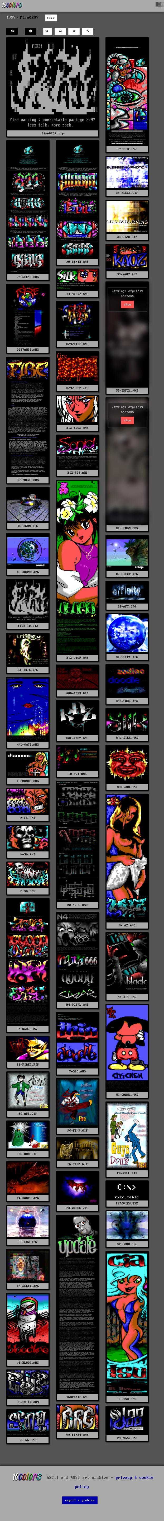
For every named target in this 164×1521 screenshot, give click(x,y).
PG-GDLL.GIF (127, 1173)
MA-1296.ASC (77, 905)
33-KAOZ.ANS (127, 274)
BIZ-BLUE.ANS (77, 428)
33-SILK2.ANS (77, 294)
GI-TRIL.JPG (28, 670)
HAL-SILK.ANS (127, 738)
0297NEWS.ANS (28, 480)
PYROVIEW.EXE (127, 1203)
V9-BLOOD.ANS (28, 1362)
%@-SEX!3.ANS (28, 277)
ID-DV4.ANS (77, 774)
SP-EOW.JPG (28, 1242)
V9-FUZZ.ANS (127, 1438)
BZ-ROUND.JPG (28, 572)
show (127, 304)
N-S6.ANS (28, 854)
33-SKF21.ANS (127, 390)
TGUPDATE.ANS (77, 1397)
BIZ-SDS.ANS (77, 472)
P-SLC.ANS (77, 1071)
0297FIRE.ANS (77, 344)
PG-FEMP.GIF (77, 1130)
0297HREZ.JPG (77, 388)
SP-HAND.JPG (127, 1244)
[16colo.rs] (12, 6)
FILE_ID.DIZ (28, 626)
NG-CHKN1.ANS (127, 1094)
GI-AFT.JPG (127, 606)
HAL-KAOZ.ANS (77, 738)
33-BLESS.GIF (127, 193)
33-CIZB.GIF (127, 237)
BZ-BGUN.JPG (28, 526)
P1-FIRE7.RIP (28, 1064)
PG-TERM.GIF (77, 1164)
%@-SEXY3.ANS (77, 261)
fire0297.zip (53, 133)
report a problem (80, 1500)
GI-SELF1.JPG (127, 657)
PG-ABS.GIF (28, 1113)
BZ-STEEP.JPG (127, 574)
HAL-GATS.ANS (28, 744)
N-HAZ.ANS (127, 925)
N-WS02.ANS (28, 1029)
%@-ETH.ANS (127, 149)
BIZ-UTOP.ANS (77, 658)
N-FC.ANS (28, 818)
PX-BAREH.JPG (28, 1198)
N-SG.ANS (28, 891)
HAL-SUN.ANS (127, 787)
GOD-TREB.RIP (77, 693)
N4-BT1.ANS (127, 997)
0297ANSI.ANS (28, 349)
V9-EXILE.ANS (28, 1402)
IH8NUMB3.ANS (28, 781)
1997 (11, 18)
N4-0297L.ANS (77, 1004)
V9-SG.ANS (28, 1440)
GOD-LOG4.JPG (127, 701)
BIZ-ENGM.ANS (127, 528)
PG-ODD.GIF (28, 1154)
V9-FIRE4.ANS (77, 1435)
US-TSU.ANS (127, 1399)
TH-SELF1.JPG (28, 1286)
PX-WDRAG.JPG (77, 1208)
